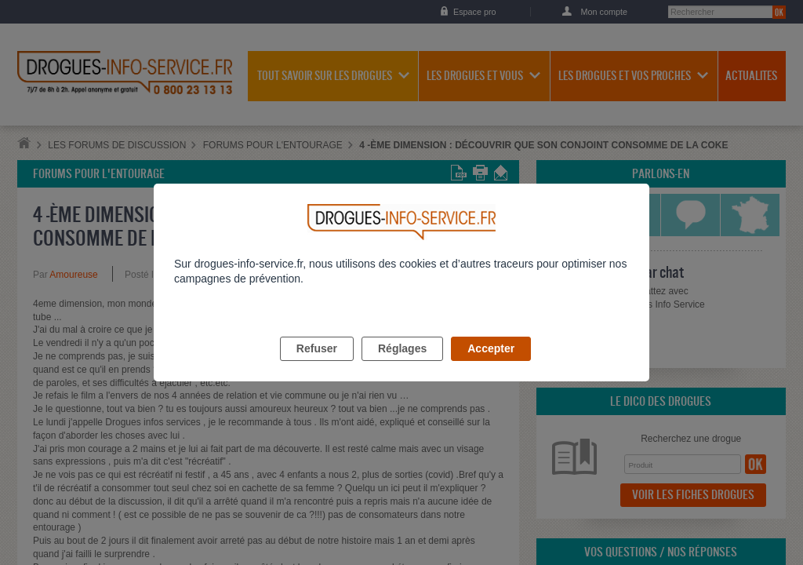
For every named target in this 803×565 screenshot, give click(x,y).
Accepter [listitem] (490, 366)
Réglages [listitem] (402, 366)
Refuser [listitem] (316, 366)
